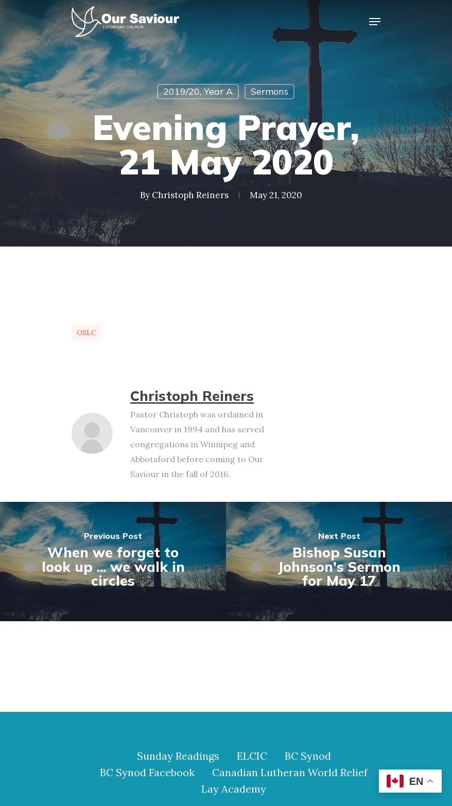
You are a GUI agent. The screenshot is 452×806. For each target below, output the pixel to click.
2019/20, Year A (198, 91)
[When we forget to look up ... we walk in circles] (113, 561)
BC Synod (308, 756)
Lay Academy (233, 789)
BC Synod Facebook (147, 772)
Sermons (269, 91)
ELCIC (252, 756)
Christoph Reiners (190, 195)
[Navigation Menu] (374, 21)
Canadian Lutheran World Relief (290, 772)
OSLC (86, 332)
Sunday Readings (178, 756)
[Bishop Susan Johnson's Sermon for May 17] (339, 561)
